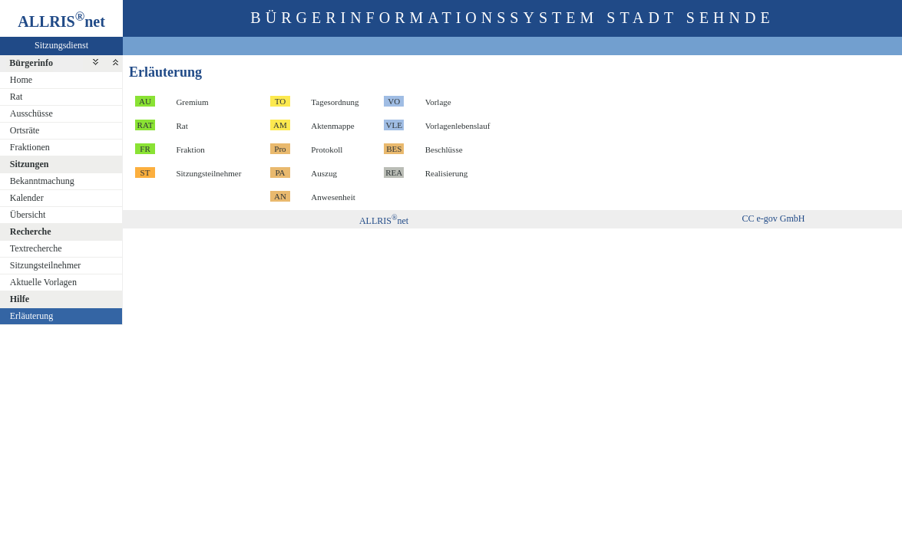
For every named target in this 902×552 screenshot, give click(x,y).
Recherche (30, 231)
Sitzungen (29, 164)
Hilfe (19, 299)
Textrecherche (36, 248)
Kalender (27, 197)
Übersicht (28, 214)
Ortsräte (25, 130)
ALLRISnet (383, 220)
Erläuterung (32, 315)
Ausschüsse (31, 113)
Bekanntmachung (42, 181)
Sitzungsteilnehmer (45, 265)
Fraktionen (30, 147)
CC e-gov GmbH (773, 218)
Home (21, 79)
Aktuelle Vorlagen (43, 282)
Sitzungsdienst (61, 45)
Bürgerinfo (31, 63)
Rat (16, 96)
